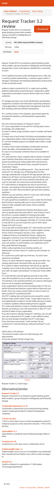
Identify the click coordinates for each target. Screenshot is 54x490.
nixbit (4, 3)
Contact (22, 487)
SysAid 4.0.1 (7, 462)
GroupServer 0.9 (9, 441)
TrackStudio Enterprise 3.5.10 (14, 406)
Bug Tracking (37, 11)
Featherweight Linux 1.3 (12, 449)
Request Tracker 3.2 (10, 393)
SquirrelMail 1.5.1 (9, 431)
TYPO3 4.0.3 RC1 (9, 419)
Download (42, 29)
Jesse (16, 52)
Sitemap (40, 487)
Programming (24, 11)
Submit (47, 487)
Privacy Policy (31, 487)
